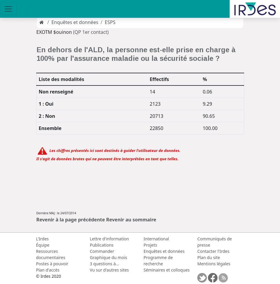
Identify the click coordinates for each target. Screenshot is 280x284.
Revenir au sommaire (131, 219)
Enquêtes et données (74, 22)
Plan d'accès (48, 270)
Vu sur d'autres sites (109, 270)
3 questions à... (104, 263)
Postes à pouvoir (52, 263)
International (156, 239)
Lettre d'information (109, 239)
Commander (102, 251)
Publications (101, 245)
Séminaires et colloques (167, 270)
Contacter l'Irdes (213, 251)
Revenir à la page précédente (70, 219)
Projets (150, 245)
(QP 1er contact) (91, 32)
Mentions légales (214, 263)
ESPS (110, 22)
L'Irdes (42, 239)
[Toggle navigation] (8, 9)
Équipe (42, 245)
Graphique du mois (108, 257)
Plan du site (208, 257)
